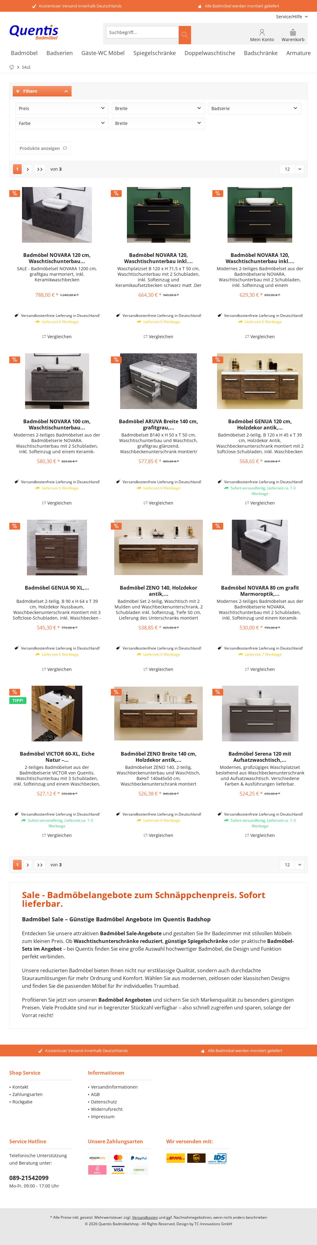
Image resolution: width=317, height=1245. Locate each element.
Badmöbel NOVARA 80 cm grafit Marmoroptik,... (260, 591)
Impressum (103, 1116)
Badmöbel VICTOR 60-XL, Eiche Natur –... (57, 757)
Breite (121, 108)
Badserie (220, 108)
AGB (95, 1094)
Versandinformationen (114, 1087)
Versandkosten (145, 1217)
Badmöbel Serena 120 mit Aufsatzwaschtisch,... (259, 757)
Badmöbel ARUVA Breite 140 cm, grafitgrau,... (158, 424)
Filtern (26, 91)
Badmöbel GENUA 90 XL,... (57, 588)
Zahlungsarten (27, 1094)
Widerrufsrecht (107, 1109)
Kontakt (20, 1087)
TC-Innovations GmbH (213, 1223)
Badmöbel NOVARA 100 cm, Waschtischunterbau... (57, 424)
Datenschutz (104, 1102)
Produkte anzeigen (43, 148)
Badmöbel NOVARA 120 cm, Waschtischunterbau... (57, 258)
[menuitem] (289, 16)
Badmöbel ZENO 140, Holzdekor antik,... (158, 591)
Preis (24, 108)
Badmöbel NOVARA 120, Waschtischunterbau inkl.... (158, 258)
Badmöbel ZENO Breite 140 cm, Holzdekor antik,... (159, 757)
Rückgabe (22, 1102)
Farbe (25, 123)
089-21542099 (29, 1178)
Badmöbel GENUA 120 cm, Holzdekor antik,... (260, 424)
